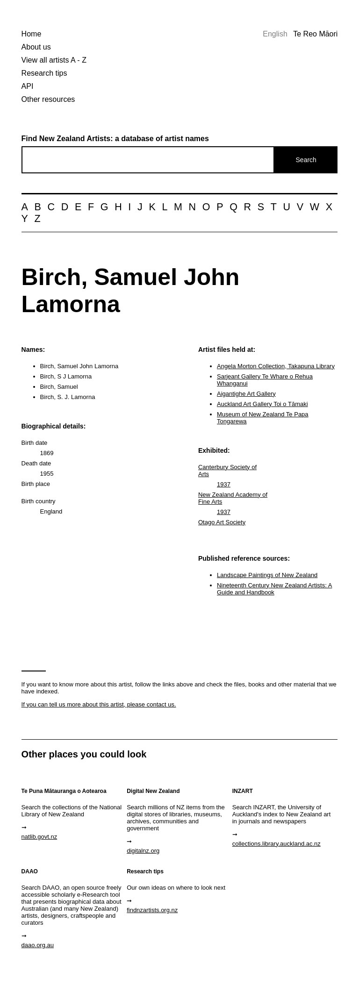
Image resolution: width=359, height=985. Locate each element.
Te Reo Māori (315, 34)
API (28, 86)
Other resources (48, 99)
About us (36, 47)
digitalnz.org (143, 850)
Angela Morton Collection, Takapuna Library (276, 366)
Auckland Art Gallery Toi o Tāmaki (262, 403)
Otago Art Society (221, 522)
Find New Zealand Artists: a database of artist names (115, 139)
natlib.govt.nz (39, 836)
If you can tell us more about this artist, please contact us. (99, 704)
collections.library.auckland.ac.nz (276, 843)
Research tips (44, 73)
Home (32, 34)
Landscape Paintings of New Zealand (267, 574)
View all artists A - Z (54, 60)
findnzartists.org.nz (152, 910)
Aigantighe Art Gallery (246, 393)
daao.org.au (38, 945)
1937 (223, 484)
